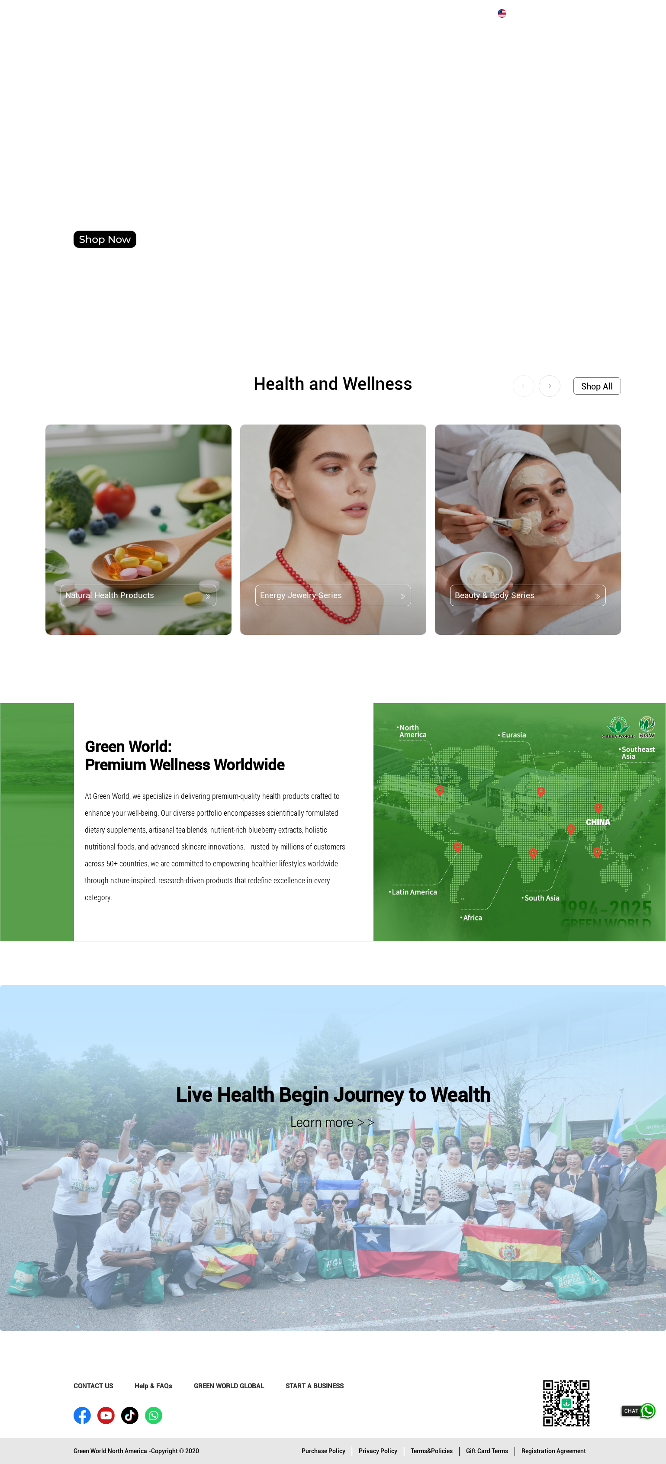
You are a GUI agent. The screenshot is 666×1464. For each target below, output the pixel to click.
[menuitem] (65, 14)
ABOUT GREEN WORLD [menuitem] (138, 14)
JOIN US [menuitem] (203, 14)
